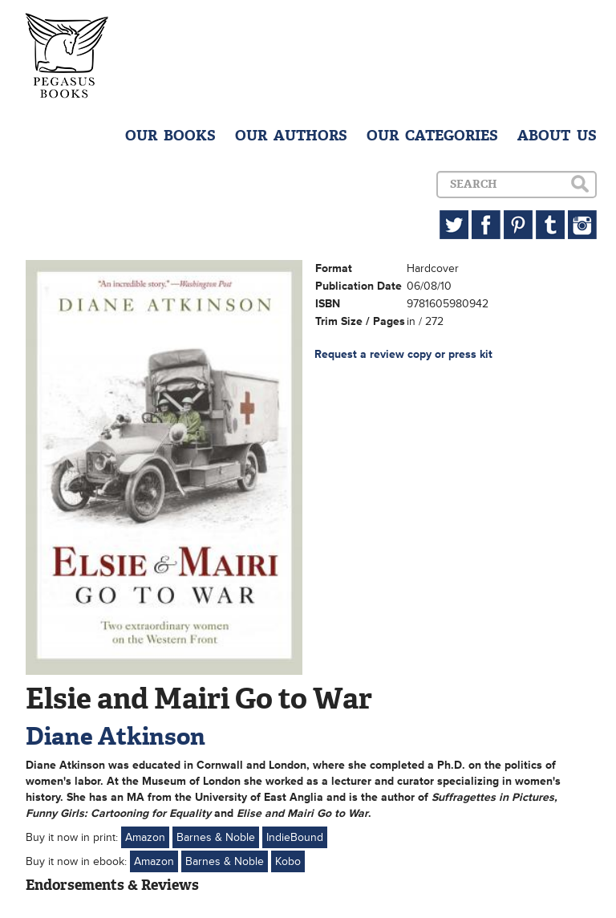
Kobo (288, 861)
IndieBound (294, 837)
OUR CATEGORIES (432, 135)
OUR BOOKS (170, 135)
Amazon (145, 837)
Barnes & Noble (215, 837)
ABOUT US (557, 135)
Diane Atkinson (115, 736)
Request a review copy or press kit (403, 354)
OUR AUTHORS (291, 135)
